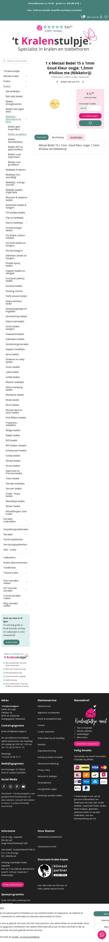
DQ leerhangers (14, 250)
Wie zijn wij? (6, 840)
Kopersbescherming (47, 750)
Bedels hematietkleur (15, 140)
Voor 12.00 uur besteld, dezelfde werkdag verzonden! (54, 10)
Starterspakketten (13, 539)
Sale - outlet (15, 549)
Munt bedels (12, 404)
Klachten (42, 744)
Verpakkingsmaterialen (16, 529)
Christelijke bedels (15, 212)
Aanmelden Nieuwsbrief (87, 743)
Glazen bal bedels (15, 321)
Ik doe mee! (11, 642)
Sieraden (15, 534)
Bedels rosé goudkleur (14, 163)
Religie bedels (13, 430)
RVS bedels (11, 440)
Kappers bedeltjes (15, 349)
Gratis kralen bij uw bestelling (51, 738)
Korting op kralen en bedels (50, 757)
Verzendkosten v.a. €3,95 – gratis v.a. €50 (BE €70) (53, 3)
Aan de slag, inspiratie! (11, 837)
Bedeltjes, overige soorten (15, 183)
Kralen (15, 81)
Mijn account (95, 17)
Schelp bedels (13, 455)
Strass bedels (13, 465)
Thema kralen (15, 572)
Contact (41, 725)
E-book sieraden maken (12, 597)
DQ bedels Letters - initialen (16, 236)
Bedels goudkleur (17, 134)
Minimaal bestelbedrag (48, 763)
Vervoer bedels (14, 488)
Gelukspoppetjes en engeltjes (16, 310)
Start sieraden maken (15, 582)
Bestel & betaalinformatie (49, 718)
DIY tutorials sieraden (15, 589)
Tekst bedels (12, 478)
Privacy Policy (44, 770)
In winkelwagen (90, 115)
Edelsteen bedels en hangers (16, 257)
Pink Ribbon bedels (16, 417)
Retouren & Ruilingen (47, 776)
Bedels (15, 86)
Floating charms (14, 291)
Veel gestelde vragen (47, 789)
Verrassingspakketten (15, 544)
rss (70, 937)
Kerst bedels (12, 354)
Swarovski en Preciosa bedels (14, 472)
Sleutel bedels (13, 460)
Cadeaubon (9, 557)
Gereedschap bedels (16, 316)
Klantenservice (44, 706)
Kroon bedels (13, 367)
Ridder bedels (13, 435)
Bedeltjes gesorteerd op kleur (17, 119)
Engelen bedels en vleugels (15, 272)
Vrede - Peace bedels (13, 495)
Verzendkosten (44, 782)
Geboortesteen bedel (14, 302)
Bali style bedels (14, 96)
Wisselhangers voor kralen (16, 512)
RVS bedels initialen (16, 445)
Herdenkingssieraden (17, 344)
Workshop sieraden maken (50, 795)
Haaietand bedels (15, 334)
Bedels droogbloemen (14, 103)
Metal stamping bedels (14, 388)
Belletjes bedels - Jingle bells (15, 191)
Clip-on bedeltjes (15, 217)
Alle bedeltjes (13, 91)
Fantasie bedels (14, 286)
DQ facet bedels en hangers (16, 244)
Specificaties (76, 137)
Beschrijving (58, 137)
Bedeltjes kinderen (16, 169)
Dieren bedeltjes (17, 222)
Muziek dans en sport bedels (14, 411)
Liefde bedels (13, 377)
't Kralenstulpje (11, 71)
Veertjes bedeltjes (15, 483)
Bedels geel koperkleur (14, 128)
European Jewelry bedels (15, 280)
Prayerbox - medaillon (12, 424)
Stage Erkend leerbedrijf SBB (14, 843)
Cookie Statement (46, 731)
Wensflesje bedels (15, 501)
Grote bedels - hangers (13, 328)
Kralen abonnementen (15, 562)
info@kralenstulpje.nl (16, 731)
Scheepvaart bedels (16, 450)
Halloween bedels (15, 339)
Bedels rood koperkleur (14, 156)
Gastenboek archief (47, 846)
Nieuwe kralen (15, 76)
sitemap (64, 937)
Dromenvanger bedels (14, 229)
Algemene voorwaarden (49, 712)
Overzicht (41, 137)
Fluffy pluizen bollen (16, 296)
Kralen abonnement (13, 884)
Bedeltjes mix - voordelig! (13, 176)
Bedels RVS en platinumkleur (15, 148)
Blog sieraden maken (15, 604)
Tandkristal (15, 567)
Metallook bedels (15, 394)
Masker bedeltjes (15, 382)
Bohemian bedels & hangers (16, 206)
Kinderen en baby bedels (15, 360)
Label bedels (12, 372)
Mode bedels (12, 399)
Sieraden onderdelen (15, 520)
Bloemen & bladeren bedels (16, 199)
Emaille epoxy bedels (13, 264)
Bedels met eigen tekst (15, 110)
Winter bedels (13, 506)
